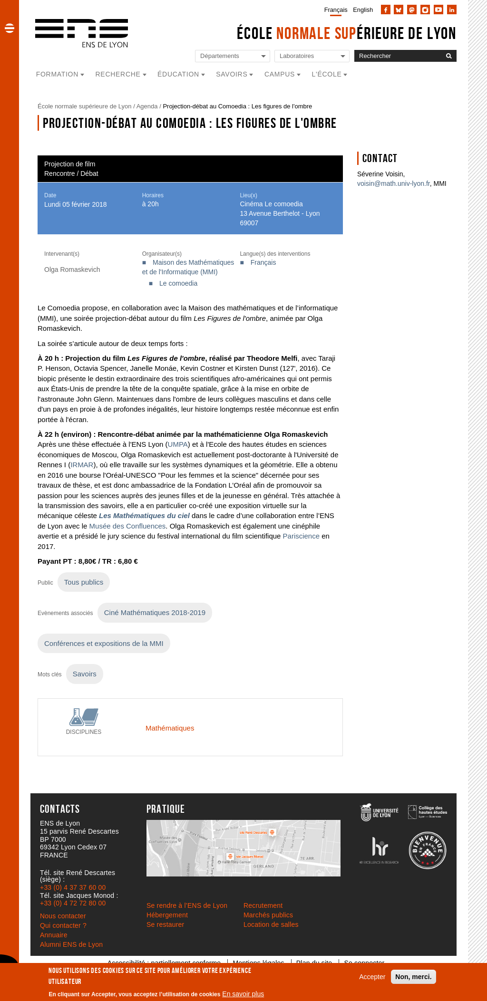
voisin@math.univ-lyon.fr (393, 183)
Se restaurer (165, 924)
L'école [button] (327, 74)
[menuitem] (334, 9)
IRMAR (81, 465)
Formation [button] (57, 74)
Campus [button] (279, 74)
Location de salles (271, 924)
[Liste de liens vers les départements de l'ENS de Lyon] (232, 56)
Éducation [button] (178, 74)
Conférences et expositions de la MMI (104, 643)
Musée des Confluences (127, 526)
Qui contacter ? (63, 925)
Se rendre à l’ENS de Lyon (186, 905)
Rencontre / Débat (71, 173)
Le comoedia (178, 283)
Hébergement (167, 915)
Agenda (147, 106)
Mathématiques (170, 728)
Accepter (372, 977)
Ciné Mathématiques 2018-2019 (154, 612)
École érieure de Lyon (347, 33)
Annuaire (54, 935)
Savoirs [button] (231, 74)
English (363, 9)
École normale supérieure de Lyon (85, 106)
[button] (9, 28)
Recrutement (263, 905)
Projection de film (69, 164)
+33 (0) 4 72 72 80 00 (73, 903)
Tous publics (83, 582)
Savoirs (85, 674)
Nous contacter (63, 916)
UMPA (178, 444)
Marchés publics (268, 915)
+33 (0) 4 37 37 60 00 (73, 887)
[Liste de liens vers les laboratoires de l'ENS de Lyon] (312, 56)
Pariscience (301, 536)
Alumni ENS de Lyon (71, 944)
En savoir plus (243, 994)
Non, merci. (413, 977)
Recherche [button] (118, 74)
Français (336, 9)
